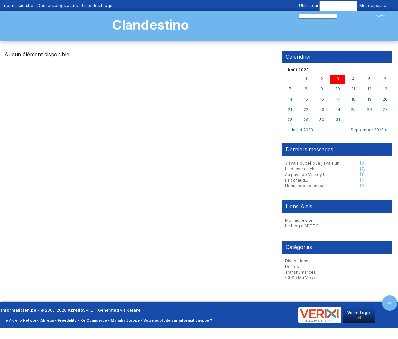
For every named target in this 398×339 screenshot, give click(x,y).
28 (290, 120)
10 (338, 89)
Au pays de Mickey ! (304, 174)
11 (353, 89)
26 (369, 109)
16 (322, 99)
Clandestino (150, 25)
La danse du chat (301, 168)
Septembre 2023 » (369, 129)
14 (290, 99)
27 (385, 109)
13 (385, 89)
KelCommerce (93, 320)
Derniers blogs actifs (57, 5)
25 (353, 109)
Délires (292, 266)
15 (306, 99)
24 (337, 109)
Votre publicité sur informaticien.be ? (177, 320)
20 (385, 99)
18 (353, 99)
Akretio (75, 310)
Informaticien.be (17, 5)
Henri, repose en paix (306, 185)
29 (306, 120)
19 (369, 99)
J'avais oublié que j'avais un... (313, 163)
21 (290, 109)
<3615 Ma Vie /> (300, 277)
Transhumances (300, 272)
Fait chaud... (296, 180)
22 (306, 109)
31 (338, 120)
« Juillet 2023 (300, 129)
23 (321, 109)
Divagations (296, 260)
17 (338, 99)
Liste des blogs (97, 5)
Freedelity (67, 320)
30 (321, 120)
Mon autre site (299, 220)
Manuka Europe (125, 320)
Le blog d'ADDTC (302, 225)
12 (369, 89)
